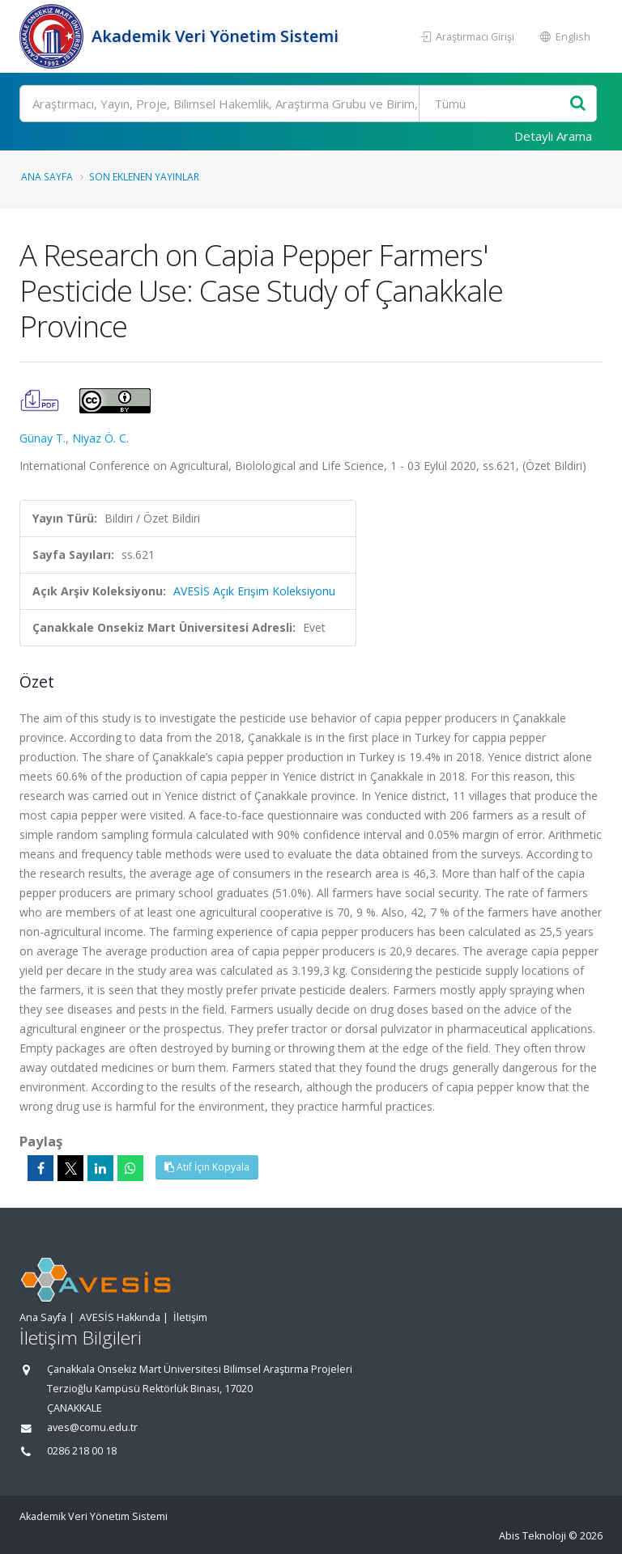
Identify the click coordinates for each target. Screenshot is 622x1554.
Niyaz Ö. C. (100, 438)
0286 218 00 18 (82, 1451)
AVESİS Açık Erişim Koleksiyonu (254, 591)
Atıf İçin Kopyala (206, 1167)
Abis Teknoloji (532, 1536)
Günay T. (42, 438)
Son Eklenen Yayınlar (144, 176)
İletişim (190, 1317)
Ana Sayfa (47, 176)
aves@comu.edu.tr (92, 1427)
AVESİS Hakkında (119, 1317)
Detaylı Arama (553, 136)
